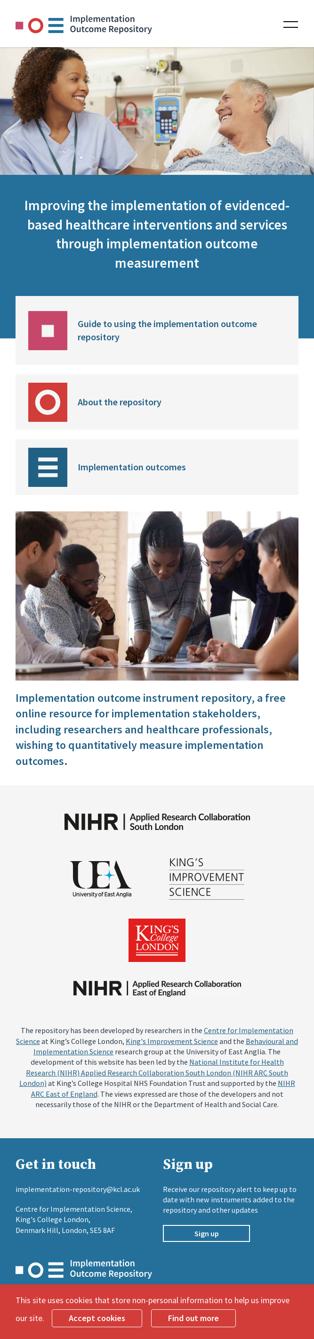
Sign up (206, 1233)
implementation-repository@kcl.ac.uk (78, 1189)
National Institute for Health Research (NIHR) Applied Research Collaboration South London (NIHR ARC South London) (154, 1072)
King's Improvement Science (172, 1041)
